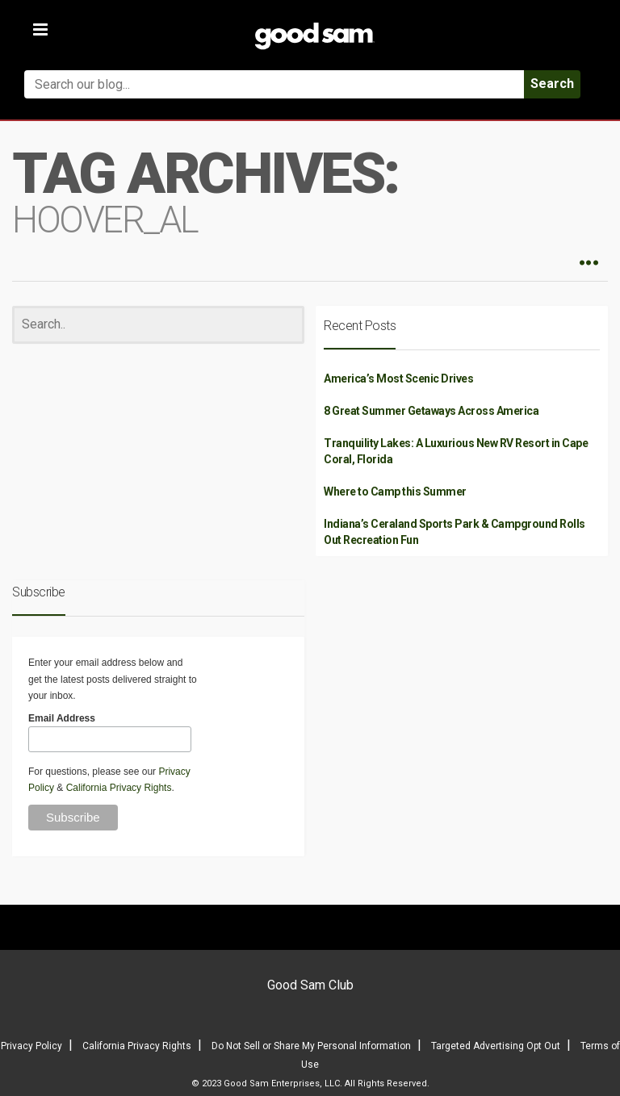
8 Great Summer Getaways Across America (431, 410)
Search (552, 83)
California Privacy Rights (119, 787)
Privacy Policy (31, 1046)
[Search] (158, 325)
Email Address (61, 718)
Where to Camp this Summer (395, 491)
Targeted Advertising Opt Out (495, 1046)
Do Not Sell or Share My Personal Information (311, 1046)
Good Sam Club (310, 985)
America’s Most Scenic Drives (398, 378)
